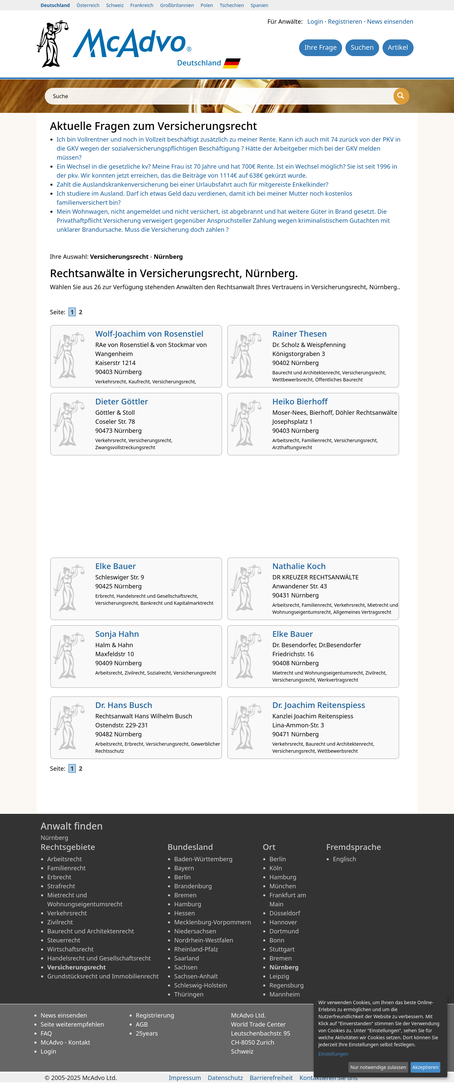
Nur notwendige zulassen (378, 1067)
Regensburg (287, 985)
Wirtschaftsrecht (70, 949)
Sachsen (186, 967)
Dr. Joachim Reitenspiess (318, 704)
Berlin (182, 877)
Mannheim (285, 994)
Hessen (184, 913)
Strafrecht (61, 886)
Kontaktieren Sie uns (329, 1078)
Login (315, 21)
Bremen (185, 895)
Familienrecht (66, 868)
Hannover (283, 922)
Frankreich (141, 5)
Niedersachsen (195, 931)
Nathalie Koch (299, 565)
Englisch (344, 859)
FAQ (46, 1033)
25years (147, 1033)
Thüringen (189, 994)
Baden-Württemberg (203, 859)
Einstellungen (333, 1054)
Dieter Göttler (121, 401)
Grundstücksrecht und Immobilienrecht (103, 976)
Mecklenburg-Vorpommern (212, 922)
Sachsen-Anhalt (196, 976)
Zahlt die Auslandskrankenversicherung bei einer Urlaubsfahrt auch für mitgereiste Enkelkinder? (192, 184)
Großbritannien (177, 5)
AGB (142, 1024)
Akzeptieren (425, 1067)
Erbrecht (59, 877)
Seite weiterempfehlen (72, 1024)
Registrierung (155, 1015)
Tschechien (232, 5)
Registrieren (345, 21)
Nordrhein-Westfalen (204, 940)
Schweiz (115, 5)
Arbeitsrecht (64, 859)
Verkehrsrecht (67, 913)
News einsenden (390, 21)
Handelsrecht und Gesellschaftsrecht (99, 958)
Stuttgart (282, 949)
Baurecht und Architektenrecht (90, 931)
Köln (276, 868)
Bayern (184, 868)
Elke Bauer (115, 565)
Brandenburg (193, 886)
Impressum (185, 1078)
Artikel (398, 47)
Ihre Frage (320, 47)
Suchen (362, 47)
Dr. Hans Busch (123, 704)
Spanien (259, 5)
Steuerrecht (64, 940)
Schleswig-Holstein (201, 985)
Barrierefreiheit (271, 1078)
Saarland (186, 958)
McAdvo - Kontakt (66, 1042)
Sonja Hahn (117, 633)
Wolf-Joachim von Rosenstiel (149, 333)
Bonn (277, 940)
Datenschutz (225, 1078)
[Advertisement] (227, 509)
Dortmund (284, 931)
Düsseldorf (285, 913)
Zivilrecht (60, 922)
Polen (207, 5)
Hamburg (187, 904)
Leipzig (279, 976)
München (283, 886)
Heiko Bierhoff (299, 401)
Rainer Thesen (299, 333)
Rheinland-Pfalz (196, 949)
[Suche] (401, 96)
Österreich (88, 5)
